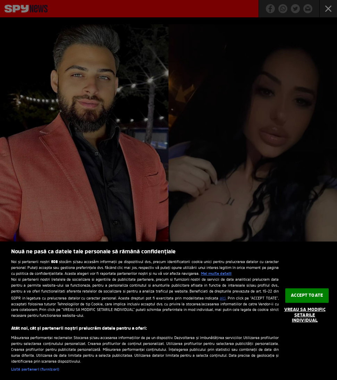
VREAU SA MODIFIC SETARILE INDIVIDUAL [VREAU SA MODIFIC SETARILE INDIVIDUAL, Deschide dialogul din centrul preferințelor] (305, 315)
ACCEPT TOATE (307, 295)
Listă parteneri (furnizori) (35, 369)
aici (223, 298)
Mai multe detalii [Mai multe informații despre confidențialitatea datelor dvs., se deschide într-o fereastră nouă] (216, 274)
